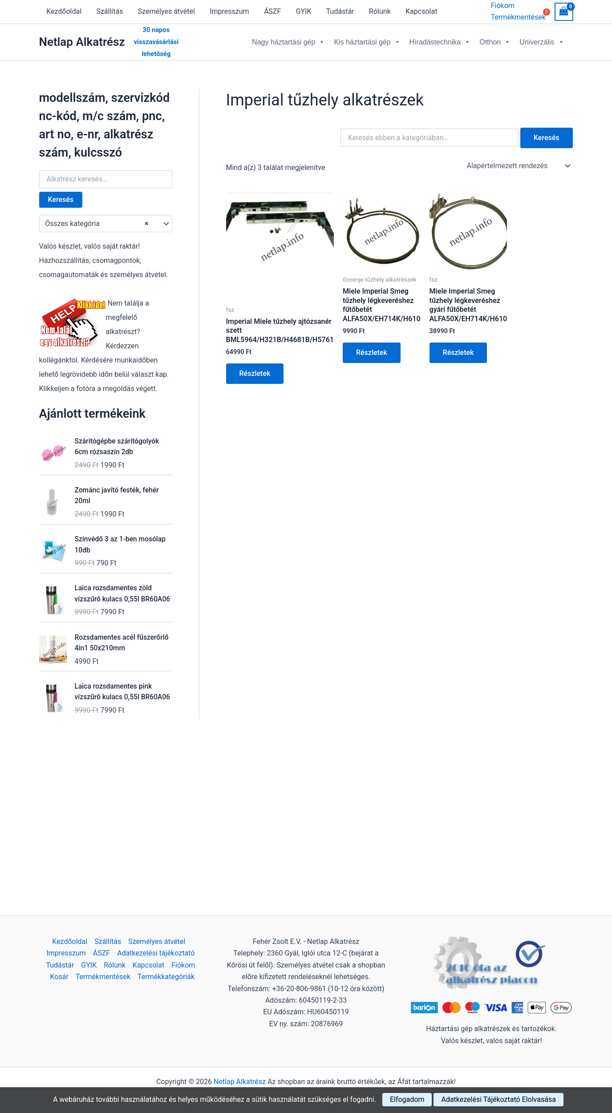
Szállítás (108, 11)
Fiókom (503, 5)
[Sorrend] (518, 165)
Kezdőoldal (63, 11)
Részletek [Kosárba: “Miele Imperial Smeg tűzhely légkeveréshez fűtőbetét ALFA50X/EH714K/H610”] (371, 351)
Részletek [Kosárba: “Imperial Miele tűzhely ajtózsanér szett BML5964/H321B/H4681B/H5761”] (255, 372)
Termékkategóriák (166, 976)
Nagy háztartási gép (288, 41)
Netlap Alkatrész (82, 41)
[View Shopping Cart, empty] (564, 12)
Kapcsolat (416, 11)
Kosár (59, 976)
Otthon (495, 41)
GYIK (300, 11)
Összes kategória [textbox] (96, 223)
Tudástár (336, 11)
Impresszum (227, 11)
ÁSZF (269, 11)
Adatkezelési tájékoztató (156, 953)
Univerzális (541, 41)
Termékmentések (103, 976)
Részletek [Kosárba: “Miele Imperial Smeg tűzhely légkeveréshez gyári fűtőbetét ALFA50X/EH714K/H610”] (458, 351)
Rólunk (375, 11)
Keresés (61, 198)
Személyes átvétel (165, 11)
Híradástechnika (440, 41)
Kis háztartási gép (367, 41)
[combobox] (105, 223)
